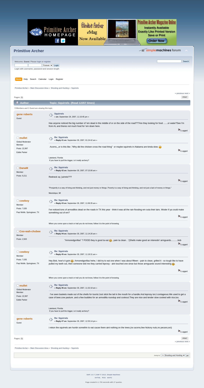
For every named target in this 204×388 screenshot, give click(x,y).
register (47, 62)
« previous (179, 93)
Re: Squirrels (61, 137)
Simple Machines (113, 375)
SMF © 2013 (101, 375)
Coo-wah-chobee (30, 231)
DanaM (23, 167)
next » (187, 93)
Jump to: (157, 355)
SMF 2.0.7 (91, 375)
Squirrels (59, 114)
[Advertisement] (102, 10)
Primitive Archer (29, 51)
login (39, 62)
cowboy (24, 200)
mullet (23, 137)
